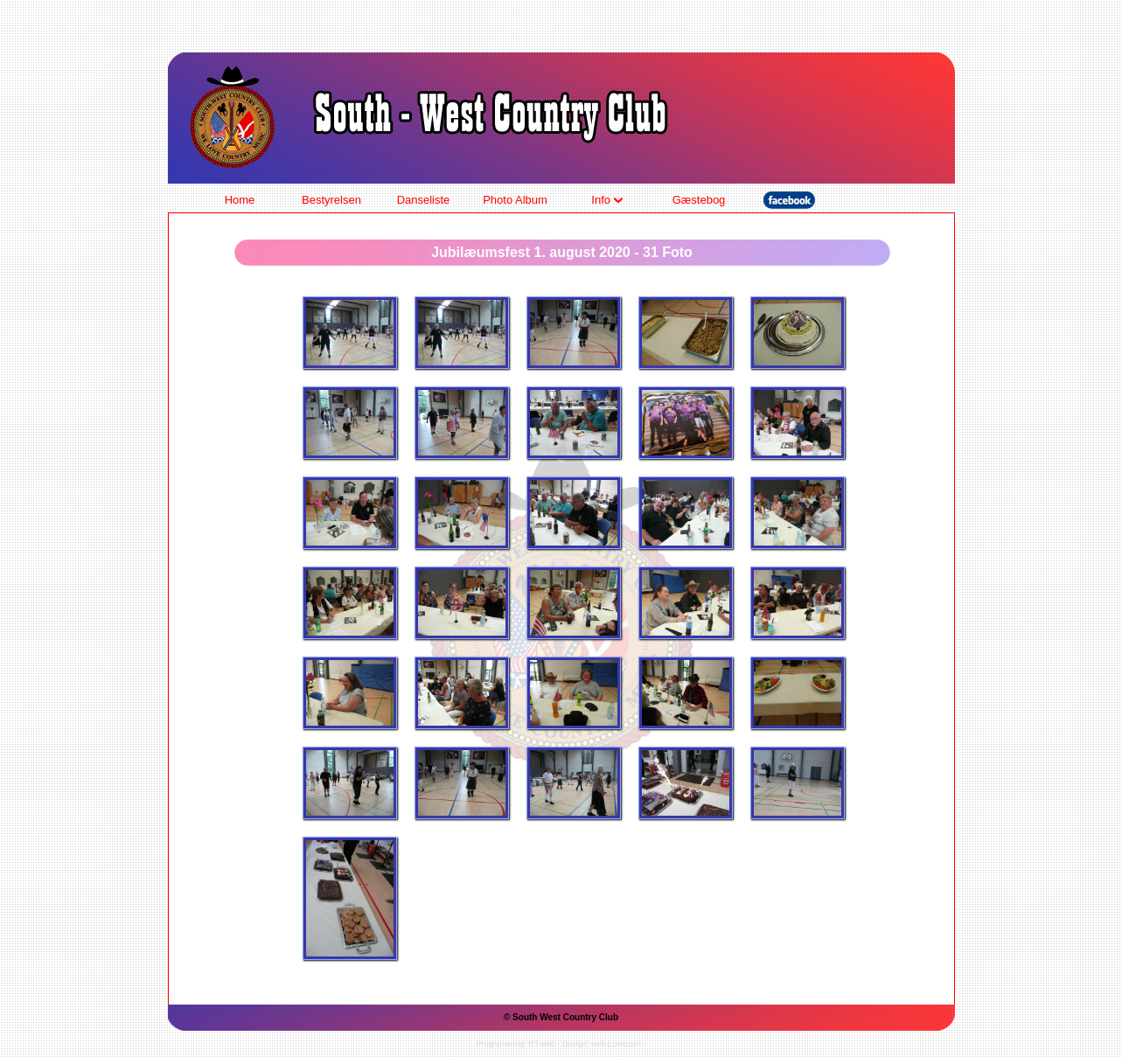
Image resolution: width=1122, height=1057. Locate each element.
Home (240, 199)
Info (606, 199)
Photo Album (515, 199)
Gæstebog (699, 199)
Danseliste (423, 199)
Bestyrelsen (331, 199)
